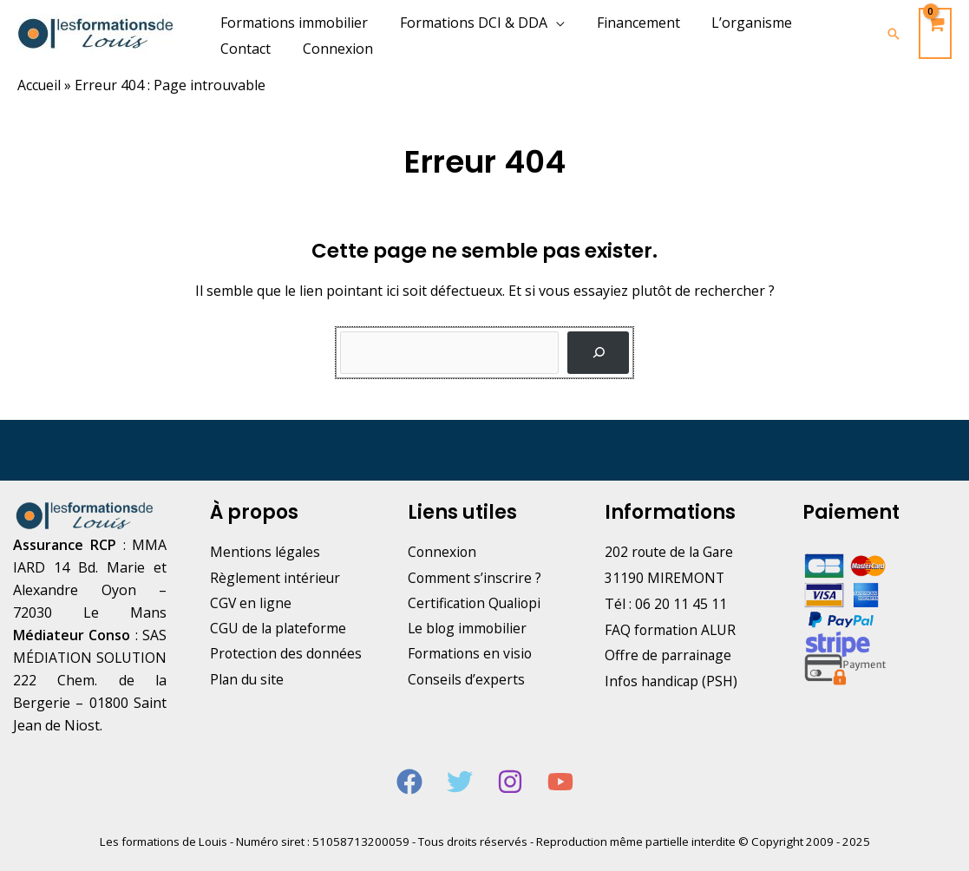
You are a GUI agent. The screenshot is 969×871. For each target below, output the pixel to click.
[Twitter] (459, 781)
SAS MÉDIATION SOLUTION (90, 657)
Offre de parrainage (669, 655)
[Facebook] (409, 781)
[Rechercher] (598, 352)
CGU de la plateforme (279, 629)
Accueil (39, 85)
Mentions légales (266, 551)
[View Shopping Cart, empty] (935, 33)
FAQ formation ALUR (672, 629)
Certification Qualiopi (476, 603)
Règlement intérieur (275, 577)
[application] (550, 23)
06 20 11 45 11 (681, 603)
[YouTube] (560, 781)
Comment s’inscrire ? (475, 577)
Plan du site (247, 707)
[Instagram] (510, 781)
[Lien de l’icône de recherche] (893, 34)
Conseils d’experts (467, 681)
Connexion (443, 551)
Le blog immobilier (468, 629)
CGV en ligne (251, 603)
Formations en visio (471, 655)
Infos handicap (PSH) (672, 681)
